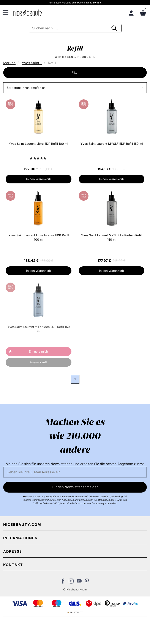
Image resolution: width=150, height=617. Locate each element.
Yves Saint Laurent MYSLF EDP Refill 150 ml (112, 143)
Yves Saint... (32, 63)
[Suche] (75, 28)
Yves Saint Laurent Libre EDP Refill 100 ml (38, 143)
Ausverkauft (38, 362)
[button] (75, 88)
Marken (9, 63)
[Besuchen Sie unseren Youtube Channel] (79, 582)
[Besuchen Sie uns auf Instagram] (71, 582)
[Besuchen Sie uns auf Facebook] (63, 582)
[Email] (75, 472)
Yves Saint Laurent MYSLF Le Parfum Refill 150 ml (111, 237)
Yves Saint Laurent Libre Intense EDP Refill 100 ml (38, 237)
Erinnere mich (38, 351)
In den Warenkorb (38, 179)
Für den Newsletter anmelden (75, 487)
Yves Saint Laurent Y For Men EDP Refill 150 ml (38, 329)
